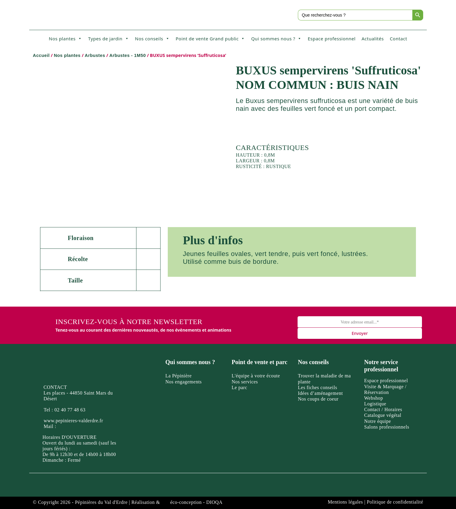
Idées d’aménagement (320, 393)
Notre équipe (377, 421)
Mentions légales (345, 501)
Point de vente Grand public (210, 39)
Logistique (375, 403)
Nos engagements (183, 381)
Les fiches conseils (317, 387)
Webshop (373, 398)
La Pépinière (178, 375)
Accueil (41, 55)
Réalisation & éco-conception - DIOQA (177, 502)
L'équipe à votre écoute (256, 375)
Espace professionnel (332, 39)
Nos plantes (65, 39)
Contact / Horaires (383, 409)
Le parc (239, 387)
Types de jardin (108, 39)
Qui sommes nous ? (276, 39)
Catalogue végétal (382, 415)
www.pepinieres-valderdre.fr (73, 420)
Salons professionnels (386, 426)
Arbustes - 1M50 (127, 55)
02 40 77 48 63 (70, 409)
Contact (398, 39)
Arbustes (95, 55)
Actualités (372, 39)
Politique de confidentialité (395, 501)
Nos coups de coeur (318, 398)
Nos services (245, 381)
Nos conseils (152, 39)
